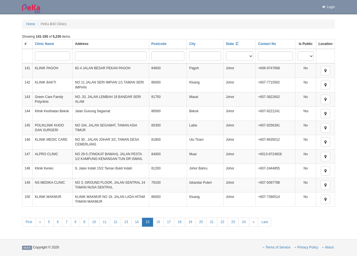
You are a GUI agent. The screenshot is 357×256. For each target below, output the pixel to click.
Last (265, 222)
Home (30, 24)
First (29, 222)
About (328, 247)
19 (190, 222)
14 (137, 222)
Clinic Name (44, 44)
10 (94, 222)
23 (233, 222)
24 (243, 222)
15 (147, 222)
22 (222, 222)
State (230, 44)
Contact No (267, 44)
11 (105, 222)
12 (115, 222)
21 (211, 222)
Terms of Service (276, 247)
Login (328, 7)
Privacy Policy (306, 247)
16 (158, 222)
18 (179, 222)
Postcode (159, 44)
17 (169, 222)
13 (126, 222)
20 (201, 222)
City (192, 44)
